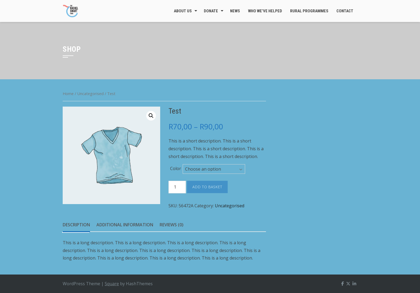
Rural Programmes (309, 11)
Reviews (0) (171, 225)
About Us (183, 11)
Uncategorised (90, 93)
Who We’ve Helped (265, 11)
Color (175, 168)
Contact (344, 11)
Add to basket (207, 186)
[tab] (76, 224)
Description (76, 225)
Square (112, 284)
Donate (211, 11)
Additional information (124, 225)
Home (68, 93)
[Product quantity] (177, 187)
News (235, 11)
